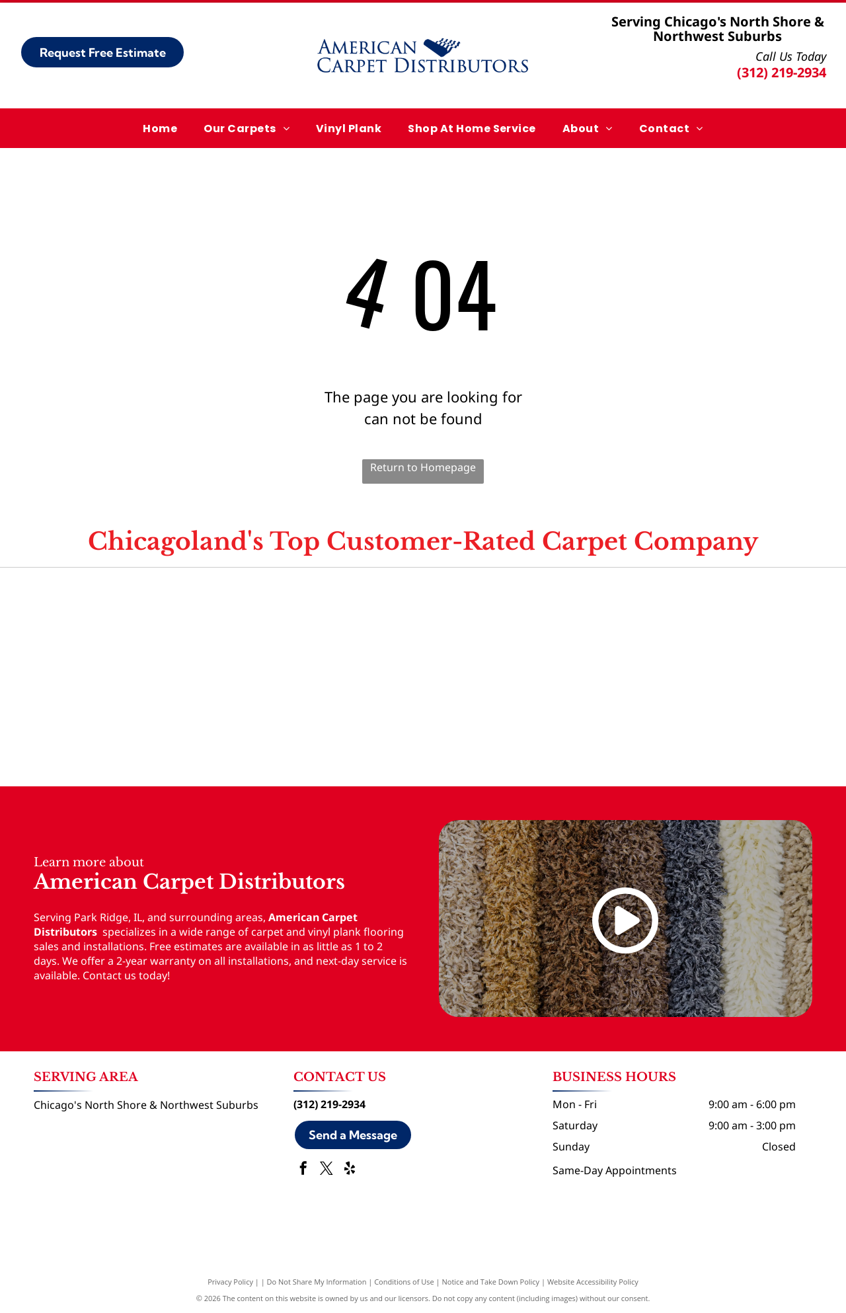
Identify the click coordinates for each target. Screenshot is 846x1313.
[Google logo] (168, 622)
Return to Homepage (423, 467)
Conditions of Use (404, 1282)
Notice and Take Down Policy (491, 1282)
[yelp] (350, 1170)
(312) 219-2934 (781, 72)
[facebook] (303, 1170)
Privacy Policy (230, 1282)
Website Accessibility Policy (592, 1282)
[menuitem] (160, 127)
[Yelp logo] (678, 622)
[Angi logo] (423, 622)
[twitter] (326, 1170)
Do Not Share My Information (317, 1282)
